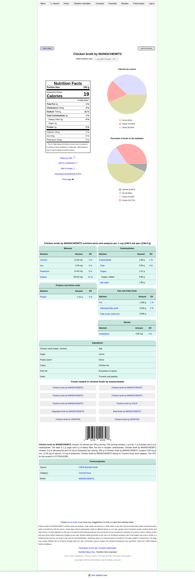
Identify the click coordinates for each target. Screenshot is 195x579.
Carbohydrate (105, 260)
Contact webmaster (107, 548)
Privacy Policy (91, 556)
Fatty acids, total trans (110, 314)
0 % (90, 266)
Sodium (43, 277)
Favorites (113, 3)
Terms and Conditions (73, 556)
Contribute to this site (88, 548)
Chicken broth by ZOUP (127, 403)
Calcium (43, 260)
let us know (72, 522)
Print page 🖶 (68, 179)
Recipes (124, 3)
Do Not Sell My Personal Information (115, 556)
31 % (90, 277)
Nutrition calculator (82, 3)
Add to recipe (67, 168)
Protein (43, 297)
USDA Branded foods (88, 467)
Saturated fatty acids (109, 308)
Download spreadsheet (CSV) (68, 174)
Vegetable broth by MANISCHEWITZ (68, 411)
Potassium (44, 271)
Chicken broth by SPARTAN (68, 419)
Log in (151, 3)
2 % (90, 297)
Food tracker (138, 3)
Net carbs (104, 282)
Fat (100, 302)
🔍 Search (54, 3)
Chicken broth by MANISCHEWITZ (67, 388)
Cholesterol (104, 334)
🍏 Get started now (97, 575)
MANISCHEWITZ (86, 479)
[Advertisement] (97, 25)
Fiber (102, 266)
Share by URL (68, 158)
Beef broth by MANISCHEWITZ (127, 411)
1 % (90, 260)
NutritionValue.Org (86, 552)
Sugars (103, 271)
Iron (42, 266)
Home (66, 3)
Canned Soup (85, 473)
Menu (43, 3)
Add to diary (47, 48)
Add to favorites (146, 48)
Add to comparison (66, 163)
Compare (100, 3)
